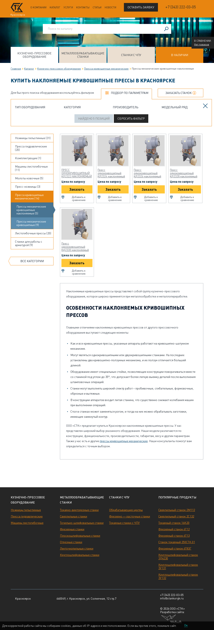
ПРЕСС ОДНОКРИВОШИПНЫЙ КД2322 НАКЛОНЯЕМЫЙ (76, 173)
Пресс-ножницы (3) (27, 186)
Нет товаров (201, 44)
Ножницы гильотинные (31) (33, 138)
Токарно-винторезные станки (79, 510)
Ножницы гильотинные (26, 510)
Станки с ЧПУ (131, 55)
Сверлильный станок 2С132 (176, 516)
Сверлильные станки (73, 516)
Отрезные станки (71, 542)
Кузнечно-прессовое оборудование (34, 55)
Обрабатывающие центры (126, 510)
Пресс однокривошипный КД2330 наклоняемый (75, 247)
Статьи (97, 7)
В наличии (179, 55)
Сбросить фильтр (131, 118)
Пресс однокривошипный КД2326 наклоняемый (147, 173)
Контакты (82, 7)
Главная (16, 68)
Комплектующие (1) (28, 158)
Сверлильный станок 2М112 (176, 510)
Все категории (32, 261)
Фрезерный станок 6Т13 (174, 535)
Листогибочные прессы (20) (33, 233)
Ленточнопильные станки (76, 548)
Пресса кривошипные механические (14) (29, 196)
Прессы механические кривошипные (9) (31, 223)
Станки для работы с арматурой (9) (28, 243)
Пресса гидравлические (27, 516)
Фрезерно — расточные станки (129, 516)
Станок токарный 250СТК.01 (176, 542)
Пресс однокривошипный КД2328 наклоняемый (183, 173)
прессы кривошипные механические (124, 441)
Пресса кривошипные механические (106, 68)
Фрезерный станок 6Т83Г (174, 548)
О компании (38, 7)
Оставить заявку (141, 7)
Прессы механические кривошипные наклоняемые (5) (31, 210)
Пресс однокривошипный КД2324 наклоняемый (111, 173)
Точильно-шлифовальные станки (82, 523)
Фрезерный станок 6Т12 (174, 529)
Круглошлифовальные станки (79, 555)
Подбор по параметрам (129, 93)
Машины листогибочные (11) (31, 168)
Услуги (68, 7)
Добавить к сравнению (79, 199)
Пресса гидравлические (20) (31, 148)
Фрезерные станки (72, 529)
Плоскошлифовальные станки (80, 535)
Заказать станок (178, 93)
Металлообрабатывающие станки (82, 55)
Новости (110, 7)
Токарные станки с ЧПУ (124, 523)
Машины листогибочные (27, 523)
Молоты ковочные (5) (29, 178)
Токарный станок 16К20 (173, 523)
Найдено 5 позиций (94, 118)
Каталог (55, 7)
